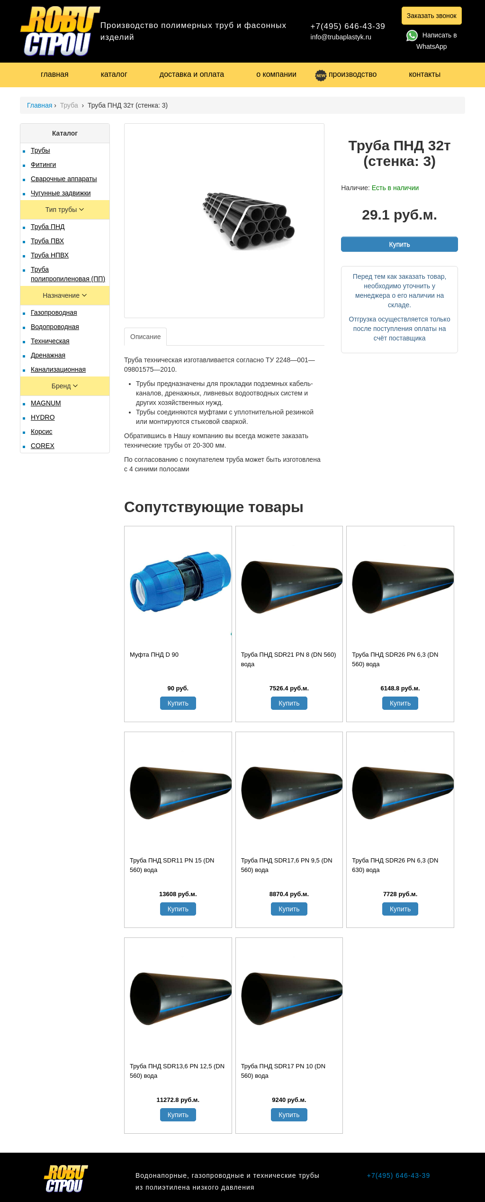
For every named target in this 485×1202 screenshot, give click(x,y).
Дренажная (48, 355)
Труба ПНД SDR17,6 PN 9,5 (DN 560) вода (286, 865)
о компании (276, 74)
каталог (114, 74)
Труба (70, 105)
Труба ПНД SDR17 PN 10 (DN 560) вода (283, 1071)
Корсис (42, 431)
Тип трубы (62, 209)
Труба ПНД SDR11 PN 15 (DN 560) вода (172, 865)
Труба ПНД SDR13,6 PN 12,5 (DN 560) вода (177, 1071)
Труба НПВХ (50, 255)
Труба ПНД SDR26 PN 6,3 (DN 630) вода (395, 865)
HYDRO (43, 417)
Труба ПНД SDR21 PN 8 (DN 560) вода (288, 659)
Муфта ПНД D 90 (154, 654)
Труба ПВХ (47, 241)
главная (55, 74)
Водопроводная (55, 326)
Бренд (62, 386)
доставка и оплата (192, 74)
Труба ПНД (48, 226)
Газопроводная (54, 312)
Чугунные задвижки (61, 193)
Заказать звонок (432, 15)
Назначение (62, 295)
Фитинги (43, 164)
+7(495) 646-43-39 (348, 26)
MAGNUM (46, 403)
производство (346, 74)
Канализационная (58, 369)
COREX (42, 446)
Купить (399, 244)
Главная (39, 105)
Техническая (50, 341)
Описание (145, 336)
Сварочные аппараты (64, 179)
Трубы (40, 150)
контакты (424, 74)
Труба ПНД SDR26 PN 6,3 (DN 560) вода (395, 659)
